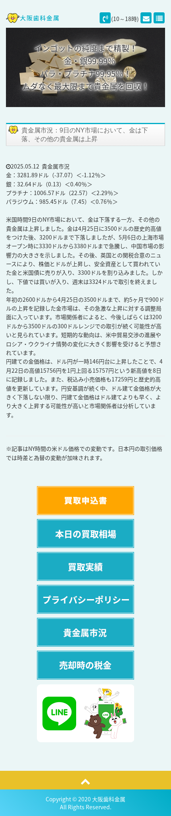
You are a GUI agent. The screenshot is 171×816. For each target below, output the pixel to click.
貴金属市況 (55, 166)
